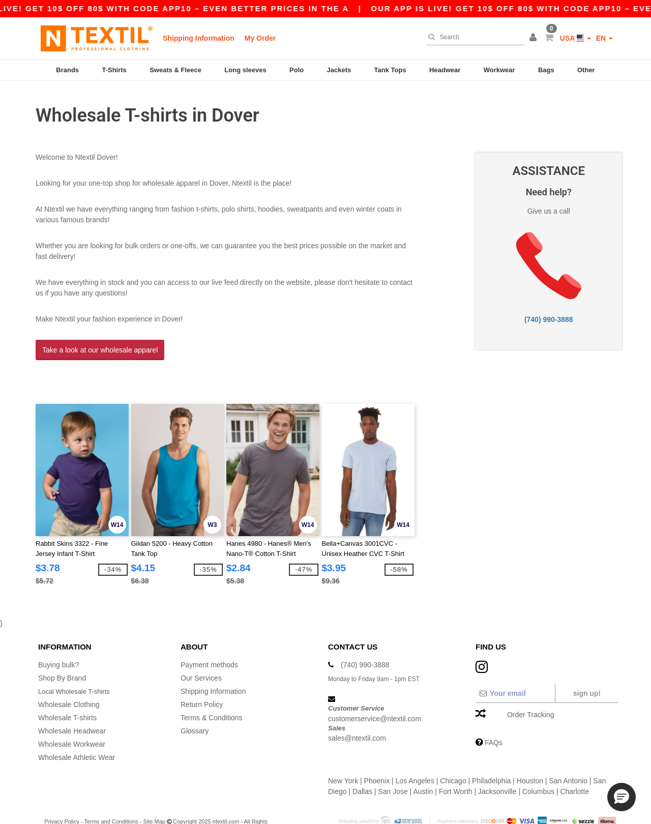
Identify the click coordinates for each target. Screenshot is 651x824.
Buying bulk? (58, 641)
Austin (423, 768)
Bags (546, 70)
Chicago (453, 757)
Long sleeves (245, 70)
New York (343, 757)
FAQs (493, 719)
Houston (530, 757)
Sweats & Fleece (175, 70)
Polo (296, 70)
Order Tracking (530, 691)
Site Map (154, 798)
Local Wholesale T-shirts (76, 668)
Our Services (201, 655)
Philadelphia (491, 757)
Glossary (195, 707)
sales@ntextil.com (357, 715)
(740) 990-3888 (548, 308)
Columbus (538, 768)
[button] (534, 38)
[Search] (473, 37)
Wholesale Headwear (72, 707)
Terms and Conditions (111, 798)
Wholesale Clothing (69, 681)
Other (586, 70)
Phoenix (377, 757)
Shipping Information (198, 38)
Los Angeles (415, 757)
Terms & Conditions (211, 694)
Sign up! (587, 670)
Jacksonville (497, 768)
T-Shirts (114, 70)
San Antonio (568, 757)
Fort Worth (455, 768)
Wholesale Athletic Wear (76, 734)
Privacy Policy (61, 798)
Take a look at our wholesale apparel (100, 338)
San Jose (392, 768)
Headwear (444, 70)
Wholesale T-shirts (67, 694)
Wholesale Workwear (71, 721)
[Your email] (515, 670)
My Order (260, 38)
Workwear (499, 70)
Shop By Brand (62, 655)
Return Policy (202, 681)
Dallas (362, 768)
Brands (67, 70)
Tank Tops (390, 70)
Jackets (339, 70)
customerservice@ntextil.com (374, 695)
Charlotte (574, 768)
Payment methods (209, 641)
